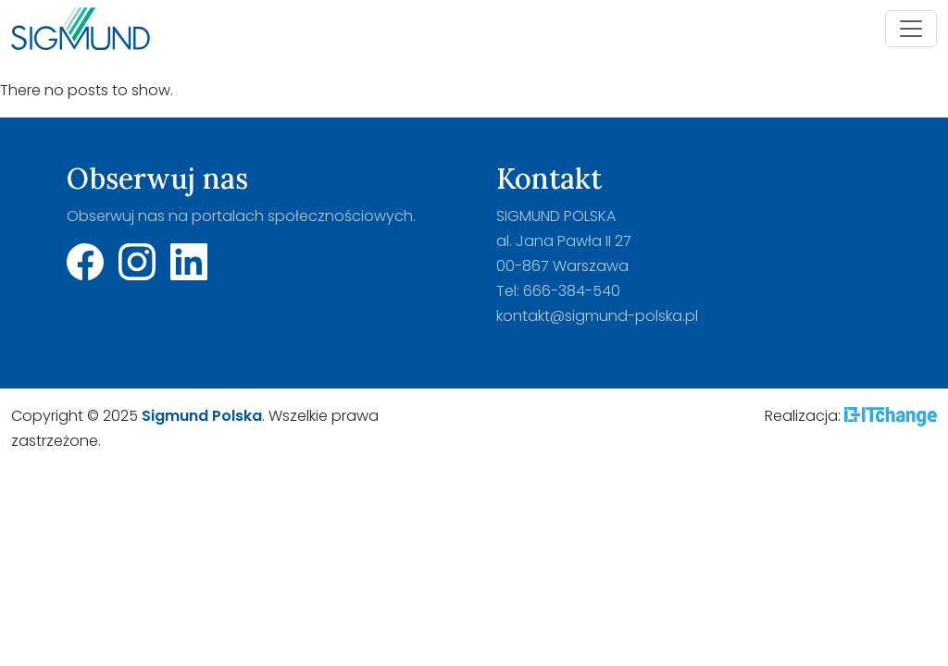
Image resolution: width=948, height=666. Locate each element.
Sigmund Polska (202, 415)
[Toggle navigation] (911, 28)
